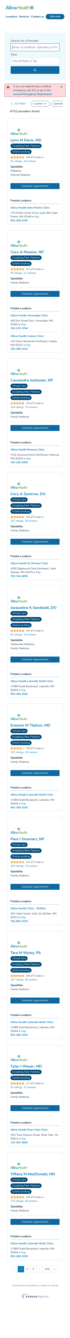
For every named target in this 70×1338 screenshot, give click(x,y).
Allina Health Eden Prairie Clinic (30, 207)
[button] (40, 104)
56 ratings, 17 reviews (23, 273)
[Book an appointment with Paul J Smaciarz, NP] (35, 887)
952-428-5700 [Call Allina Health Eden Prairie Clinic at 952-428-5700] (19, 220)
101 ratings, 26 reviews (24, 752)
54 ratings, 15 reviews (23, 1087)
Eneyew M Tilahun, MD (30, 725)
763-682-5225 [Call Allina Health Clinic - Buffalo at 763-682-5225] (19, 921)
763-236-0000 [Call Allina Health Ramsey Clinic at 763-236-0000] (19, 462)
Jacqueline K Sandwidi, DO (33, 608)
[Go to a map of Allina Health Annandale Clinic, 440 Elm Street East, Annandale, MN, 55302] (23, 324)
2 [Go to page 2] (27, 1269)
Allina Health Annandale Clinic (29, 315)
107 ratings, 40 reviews (24, 979)
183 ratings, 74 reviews (24, 866)
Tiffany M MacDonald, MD (32, 1174)
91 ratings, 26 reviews (23, 161)
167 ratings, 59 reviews (24, 521)
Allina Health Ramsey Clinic (27, 449)
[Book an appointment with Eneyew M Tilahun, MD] (35, 773)
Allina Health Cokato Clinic (27, 336)
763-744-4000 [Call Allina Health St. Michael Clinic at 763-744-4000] (19, 576)
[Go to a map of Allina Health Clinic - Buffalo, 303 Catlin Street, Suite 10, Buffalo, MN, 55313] (23, 917)
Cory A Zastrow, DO (28, 494)
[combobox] (35, 47)
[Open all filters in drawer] (18, 104)
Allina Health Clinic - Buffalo (28, 908)
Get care (55, 16)
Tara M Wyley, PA (25, 953)
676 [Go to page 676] (47, 1269)
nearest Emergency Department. (32, 94)
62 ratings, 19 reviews (23, 634)
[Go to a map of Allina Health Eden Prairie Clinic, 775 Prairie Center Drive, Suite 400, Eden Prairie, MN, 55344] (36, 217)
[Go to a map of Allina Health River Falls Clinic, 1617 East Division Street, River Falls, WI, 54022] (23, 1139)
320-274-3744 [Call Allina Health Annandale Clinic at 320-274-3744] (19, 328)
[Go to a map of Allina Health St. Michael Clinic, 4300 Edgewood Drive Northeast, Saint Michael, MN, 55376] (38, 572)
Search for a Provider (25, 41)
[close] (62, 85)
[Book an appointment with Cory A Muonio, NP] (35, 294)
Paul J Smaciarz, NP (27, 839)
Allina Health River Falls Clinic (29, 1130)
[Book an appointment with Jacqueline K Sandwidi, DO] (35, 660)
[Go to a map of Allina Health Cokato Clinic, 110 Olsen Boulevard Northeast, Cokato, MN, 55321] (28, 345)
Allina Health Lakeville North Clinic (31, 681)
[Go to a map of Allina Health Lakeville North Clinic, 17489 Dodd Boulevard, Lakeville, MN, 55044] (23, 690)
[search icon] (35, 70)
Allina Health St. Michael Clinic (29, 563)
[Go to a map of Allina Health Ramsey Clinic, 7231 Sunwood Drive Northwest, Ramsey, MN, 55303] (28, 458)
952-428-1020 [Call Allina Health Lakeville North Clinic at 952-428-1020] (19, 694)
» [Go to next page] (54, 1269)
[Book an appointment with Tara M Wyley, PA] (35, 1001)
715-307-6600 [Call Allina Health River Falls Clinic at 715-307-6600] (19, 1142)
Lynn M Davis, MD (25, 140)
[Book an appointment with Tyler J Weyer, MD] (35, 1108)
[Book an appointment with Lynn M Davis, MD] (35, 186)
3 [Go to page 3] (33, 1269)
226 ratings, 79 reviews (24, 407)
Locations (11, 16)
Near (14, 55)
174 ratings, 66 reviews (24, 1201)
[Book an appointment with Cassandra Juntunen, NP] (35, 428)
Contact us (37, 16)
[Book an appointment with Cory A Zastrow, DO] (35, 542)
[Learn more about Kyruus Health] (35, 1296)
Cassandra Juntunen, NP (31, 380)
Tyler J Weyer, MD (26, 1066)
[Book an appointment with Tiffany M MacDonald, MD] (35, 1222)
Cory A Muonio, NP (27, 252)
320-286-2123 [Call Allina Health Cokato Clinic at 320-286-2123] (19, 349)
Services (24, 16)
